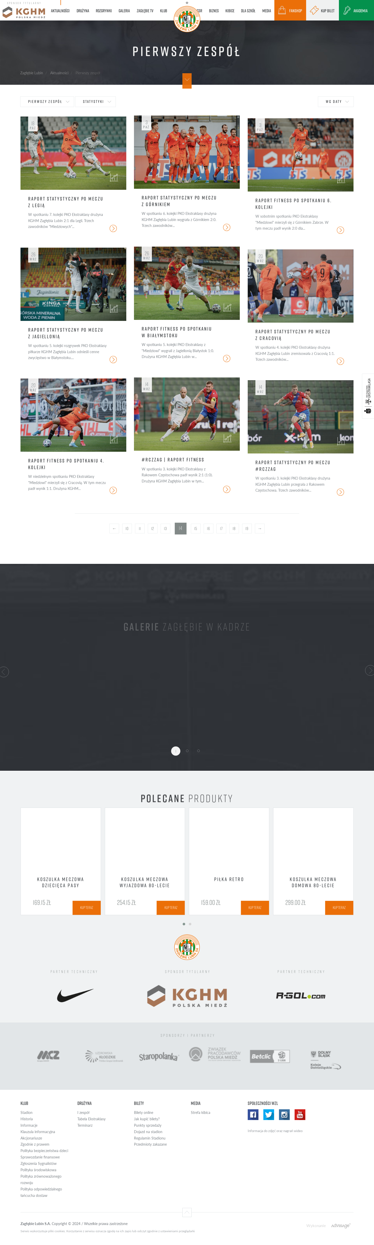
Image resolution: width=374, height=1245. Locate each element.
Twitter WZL (268, 1114)
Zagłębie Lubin (31, 72)
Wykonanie (316, 1225)
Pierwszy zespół (45, 101)
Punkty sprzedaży (147, 1125)
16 (208, 528)
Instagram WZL (284, 1114)
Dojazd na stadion (148, 1131)
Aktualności (59, 72)
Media (196, 1103)
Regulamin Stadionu (149, 1138)
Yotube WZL (300, 1114)
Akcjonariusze (31, 1138)
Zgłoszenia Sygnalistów (38, 1163)
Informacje (28, 1125)
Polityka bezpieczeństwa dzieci (44, 1150)
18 (234, 528)
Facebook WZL (253, 1114)
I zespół (83, 1112)
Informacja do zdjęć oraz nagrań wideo (275, 1130)
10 (127, 528)
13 (165, 528)
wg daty (334, 101)
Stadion (26, 1112)
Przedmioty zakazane (150, 1144)
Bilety (139, 1103)
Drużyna (84, 1103)
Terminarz (84, 1125)
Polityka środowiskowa (38, 1169)
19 (246, 528)
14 (180, 528)
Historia (26, 1118)
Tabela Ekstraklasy (91, 1118)
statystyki (93, 101)
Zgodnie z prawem (34, 1144)
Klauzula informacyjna (37, 1131)
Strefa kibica (200, 1112)
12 (152, 528)
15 (195, 528)
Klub (24, 1103)
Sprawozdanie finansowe (40, 1157)
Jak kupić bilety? (147, 1118)
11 (140, 528)
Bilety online (143, 1112)
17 (221, 528)
